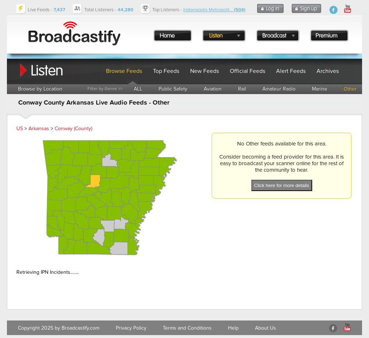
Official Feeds (247, 71)
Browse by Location (40, 89)
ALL (138, 89)
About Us (265, 328)
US (19, 128)
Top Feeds (166, 71)
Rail (242, 89)
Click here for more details (281, 185)
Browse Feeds (124, 71)
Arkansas (38, 128)
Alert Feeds (291, 71)
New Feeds (204, 71)
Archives (328, 71)
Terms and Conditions (187, 328)
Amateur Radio (278, 89)
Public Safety (172, 89)
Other (350, 89)
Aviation (212, 89)
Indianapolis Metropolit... (214, 10)
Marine (319, 89)
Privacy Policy (131, 328)
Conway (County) (73, 128)
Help (233, 328)
